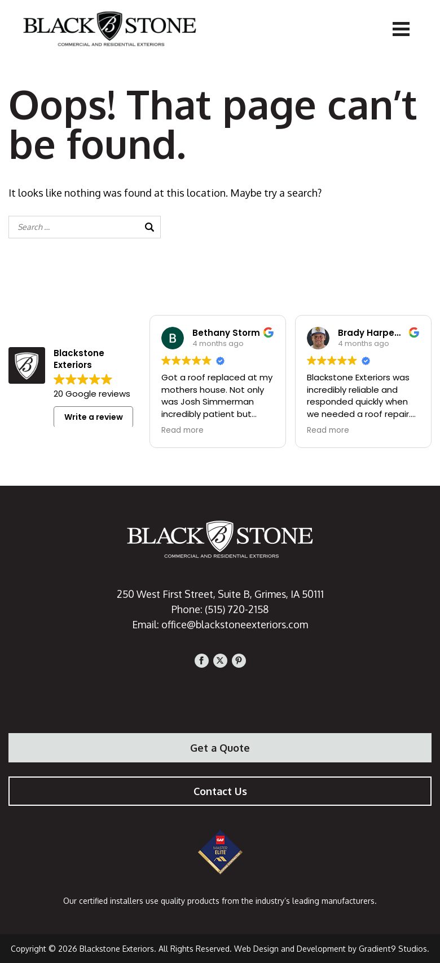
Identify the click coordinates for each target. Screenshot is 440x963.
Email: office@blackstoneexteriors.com (220, 624)
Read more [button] (182, 430)
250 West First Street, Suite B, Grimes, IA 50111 (220, 594)
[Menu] (401, 28)
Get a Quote (220, 748)
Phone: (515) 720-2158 (220, 609)
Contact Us (220, 791)
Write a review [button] (93, 417)
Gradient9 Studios (393, 948)
